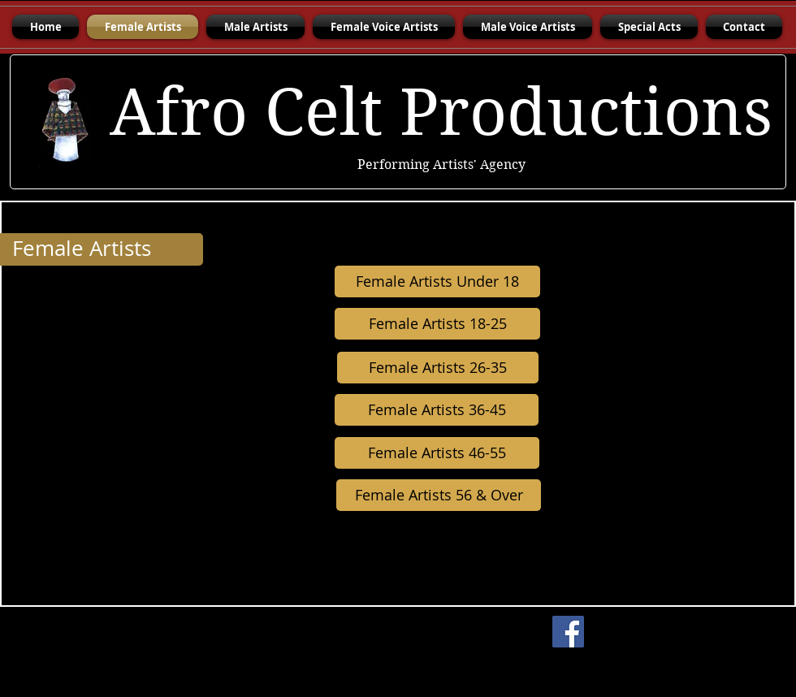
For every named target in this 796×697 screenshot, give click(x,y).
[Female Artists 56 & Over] (438, 495)
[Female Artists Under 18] (437, 281)
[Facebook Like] (694, 632)
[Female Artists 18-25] (437, 324)
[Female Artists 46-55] (437, 453)
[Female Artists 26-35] (438, 367)
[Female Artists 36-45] (437, 410)
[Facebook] (568, 631)
